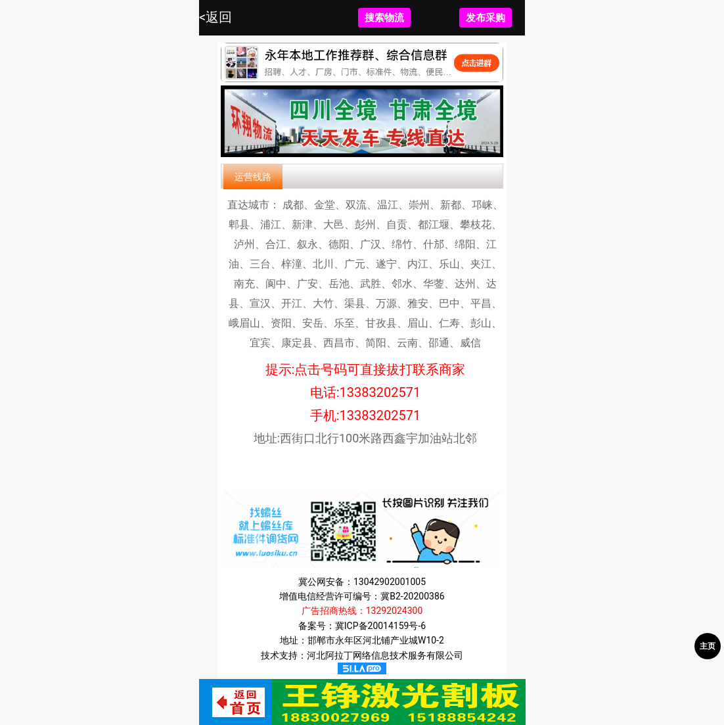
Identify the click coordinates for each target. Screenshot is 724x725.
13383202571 (380, 392)
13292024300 (394, 610)
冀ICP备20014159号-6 (380, 625)
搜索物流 (384, 18)
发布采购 (485, 18)
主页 (707, 646)
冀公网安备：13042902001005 (362, 581)
